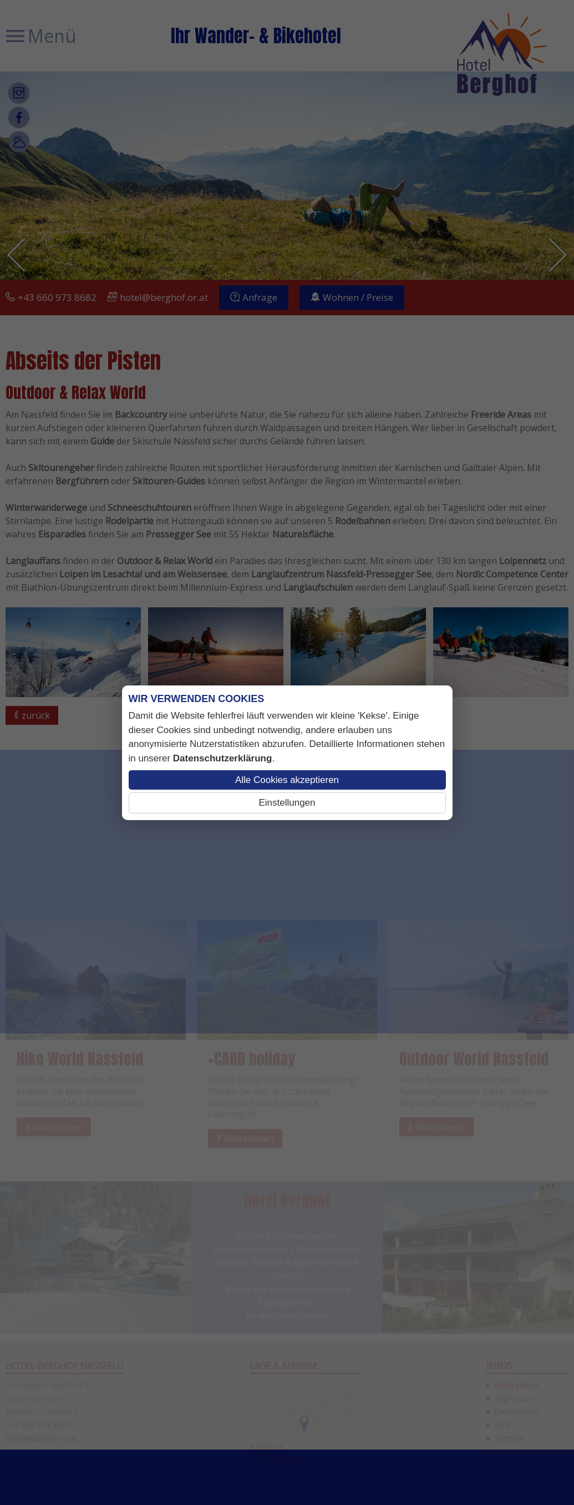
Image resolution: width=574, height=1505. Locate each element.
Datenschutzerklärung (222, 758)
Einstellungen (286, 802)
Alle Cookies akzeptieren (287, 780)
